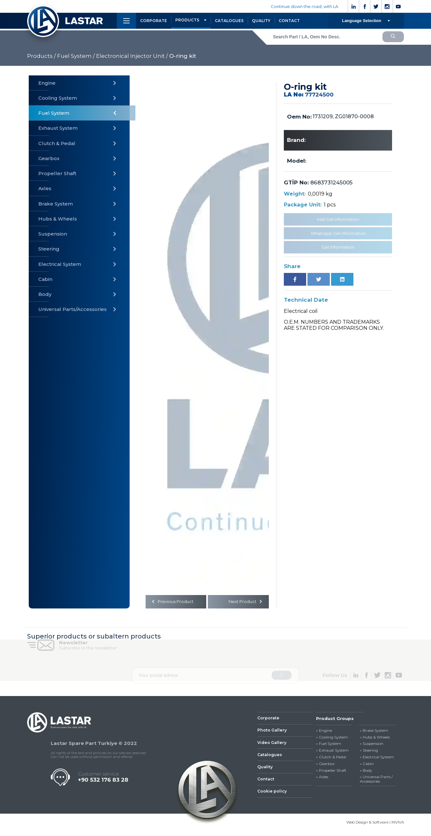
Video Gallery (272, 745)
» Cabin (367, 765)
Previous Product (174, 602)
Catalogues (270, 758)
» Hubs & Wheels (375, 738)
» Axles (322, 778)
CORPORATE (153, 20)
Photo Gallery (272, 732)
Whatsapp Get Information (338, 233)
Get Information (338, 247)
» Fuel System (328, 745)
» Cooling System (332, 738)
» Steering (369, 751)
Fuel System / (76, 56)
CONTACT (289, 20)
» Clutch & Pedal (331, 758)
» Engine (324, 732)
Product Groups (335, 719)
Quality (265, 770)
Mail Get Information (338, 219)
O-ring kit (182, 56)
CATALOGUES (229, 20)
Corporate (268, 719)
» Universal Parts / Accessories (376, 780)
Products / (41, 56)
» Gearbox (325, 765)
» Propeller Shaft (331, 772)
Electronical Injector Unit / (132, 56)
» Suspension (371, 745)
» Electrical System (377, 758)
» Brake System (374, 732)
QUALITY (261, 20)
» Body (366, 772)
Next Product (244, 602)
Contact (266, 783)
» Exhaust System (332, 751)
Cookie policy (272, 796)
